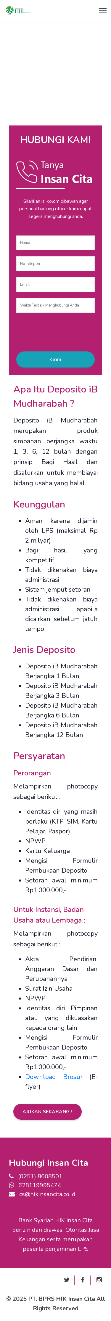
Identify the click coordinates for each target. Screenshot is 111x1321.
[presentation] (61, 330)
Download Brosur (54, 1076)
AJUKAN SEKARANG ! (47, 1111)
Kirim (55, 359)
